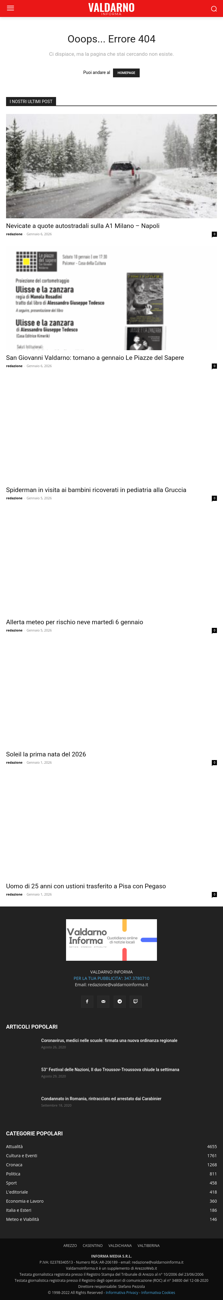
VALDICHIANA (120, 1245)
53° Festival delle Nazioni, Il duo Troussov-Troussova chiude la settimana (110, 1069)
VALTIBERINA (149, 1245)
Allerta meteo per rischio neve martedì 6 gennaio (74, 622)
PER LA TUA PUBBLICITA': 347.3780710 (111, 978)
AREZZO (70, 1245)
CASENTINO (93, 1245)
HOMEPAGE (126, 73)
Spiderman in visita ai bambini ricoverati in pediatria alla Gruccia (96, 490)
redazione (14, 234)
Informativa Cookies (158, 1292)
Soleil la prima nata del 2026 (46, 754)
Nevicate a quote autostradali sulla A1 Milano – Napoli (83, 226)
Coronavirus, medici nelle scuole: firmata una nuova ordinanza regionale (109, 1040)
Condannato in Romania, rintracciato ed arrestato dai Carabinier (101, 1098)
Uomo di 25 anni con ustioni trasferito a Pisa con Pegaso (86, 886)
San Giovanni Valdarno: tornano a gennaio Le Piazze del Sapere (95, 357)
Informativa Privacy (122, 1292)
